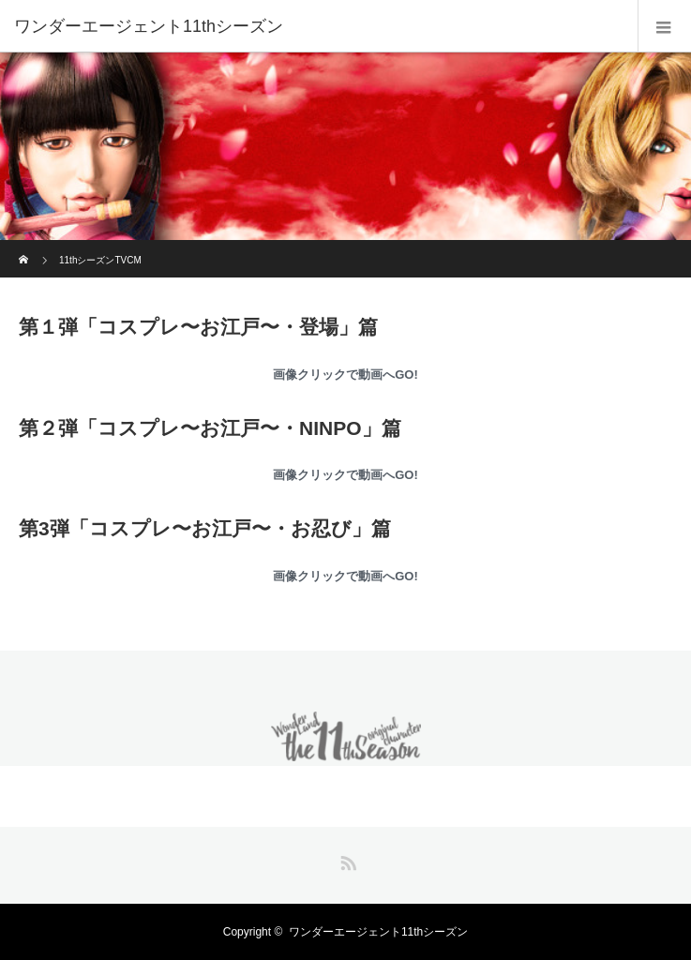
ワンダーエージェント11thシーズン (148, 26)
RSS (346, 860)
